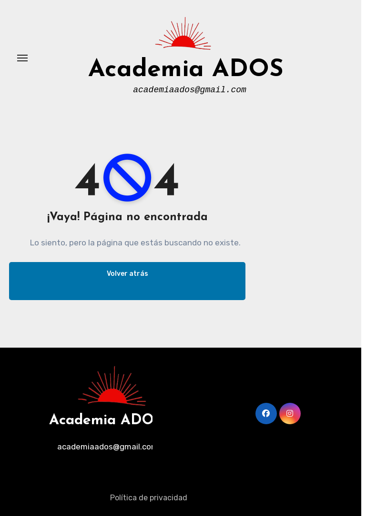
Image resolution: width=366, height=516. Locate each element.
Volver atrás (127, 274)
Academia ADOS (186, 70)
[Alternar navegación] (22, 58)
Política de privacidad (148, 497)
